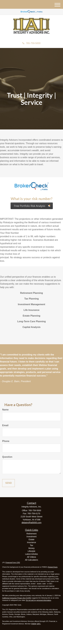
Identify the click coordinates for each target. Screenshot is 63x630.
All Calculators (31, 560)
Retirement (31, 533)
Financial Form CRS (12, 562)
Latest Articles (31, 554)
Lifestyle (31, 551)
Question (7, 457)
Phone (5, 441)
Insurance (31, 542)
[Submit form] (8, 483)
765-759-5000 (31, 43)
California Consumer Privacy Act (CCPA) (16, 598)
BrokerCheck (53, 567)
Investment (31, 536)
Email (5, 425)
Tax (31, 545)
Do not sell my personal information (38, 600)
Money (31, 548)
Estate (31, 539)
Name (5, 409)
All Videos (31, 557)
